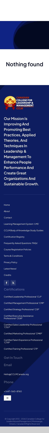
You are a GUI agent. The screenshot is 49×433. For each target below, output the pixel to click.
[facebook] (6, 283)
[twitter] (13, 283)
